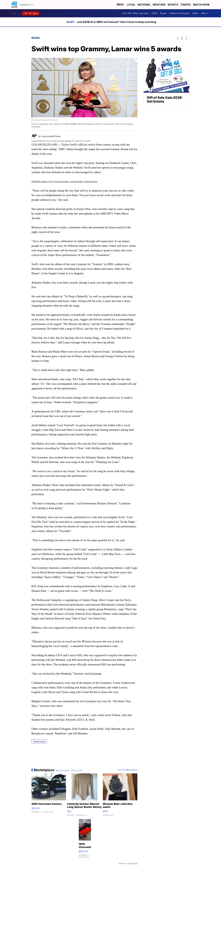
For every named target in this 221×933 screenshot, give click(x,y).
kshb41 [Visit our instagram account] (16, 13)
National (144, 4)
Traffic (185, 4)
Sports (173, 4)
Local (131, 4)
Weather (159, 4)
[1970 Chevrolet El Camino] (85, 840)
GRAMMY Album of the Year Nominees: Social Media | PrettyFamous (64, 181)
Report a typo (39, 741)
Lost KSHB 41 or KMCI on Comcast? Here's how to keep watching (116, 21)
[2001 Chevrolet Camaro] (48, 796)
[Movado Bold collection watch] (120, 796)
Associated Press (51, 136)
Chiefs (154, 13)
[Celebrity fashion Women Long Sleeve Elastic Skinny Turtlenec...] (84, 796)
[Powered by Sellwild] (132, 863)
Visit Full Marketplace (127, 770)
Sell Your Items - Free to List (69, 771)
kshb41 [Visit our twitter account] (19, 13)
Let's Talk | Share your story (135, 13)
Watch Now (201, 4)
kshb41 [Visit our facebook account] (13, 13)
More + (205, 13)
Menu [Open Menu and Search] (120, 4)
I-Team (195, 13)
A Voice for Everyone (179, 13)
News (35, 37)
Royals (163, 13)
